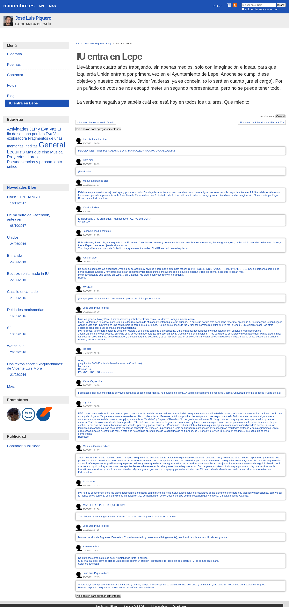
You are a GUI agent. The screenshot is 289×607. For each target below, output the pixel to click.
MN (41, 6)
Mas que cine (37, 152)
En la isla (36, 258)
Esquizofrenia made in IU (36, 277)
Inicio (79, 43)
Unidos (36, 240)
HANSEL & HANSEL (36, 200)
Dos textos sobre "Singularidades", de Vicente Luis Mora (36, 369)
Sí (36, 331)
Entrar (217, 6)
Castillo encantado (36, 295)
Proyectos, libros (22, 157)
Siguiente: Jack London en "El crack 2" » (262, 122)
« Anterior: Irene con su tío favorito (96, 122)
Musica (56, 152)
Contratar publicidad (23, 446)
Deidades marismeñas (36, 313)
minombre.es (19, 5)
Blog (108, 43)
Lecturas (16, 151)
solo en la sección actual (261, 9)
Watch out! (36, 349)
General (280, 116)
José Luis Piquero (33, 18)
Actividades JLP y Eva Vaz (31, 129)
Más (52, 6)
